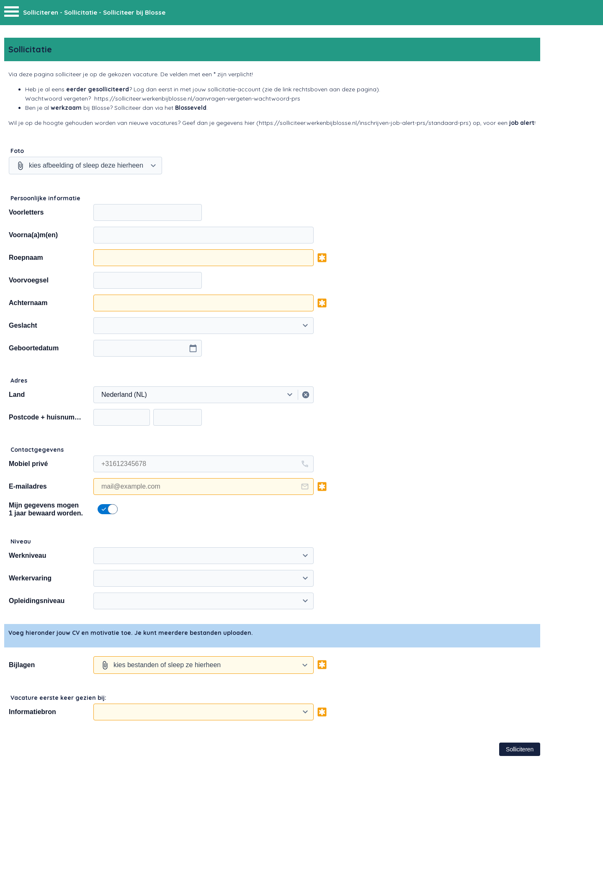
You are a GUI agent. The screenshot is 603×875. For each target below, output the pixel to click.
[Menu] (11, 13)
